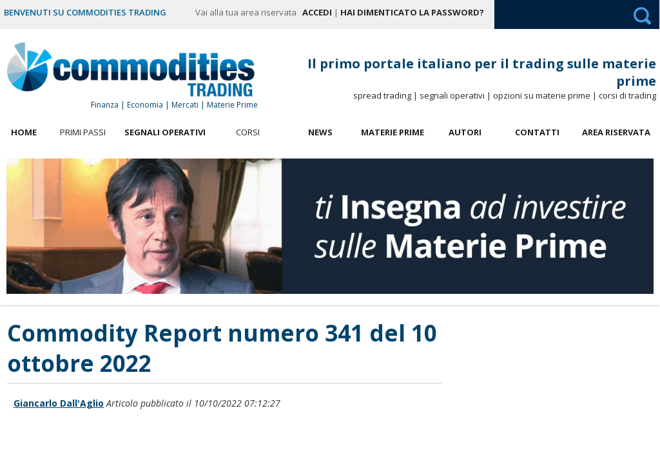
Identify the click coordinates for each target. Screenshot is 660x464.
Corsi (248, 132)
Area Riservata (616, 132)
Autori (465, 132)
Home (24, 132)
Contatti (537, 132)
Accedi (317, 12)
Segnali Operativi (165, 132)
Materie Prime (392, 132)
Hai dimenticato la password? (412, 12)
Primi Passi (83, 132)
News (320, 132)
